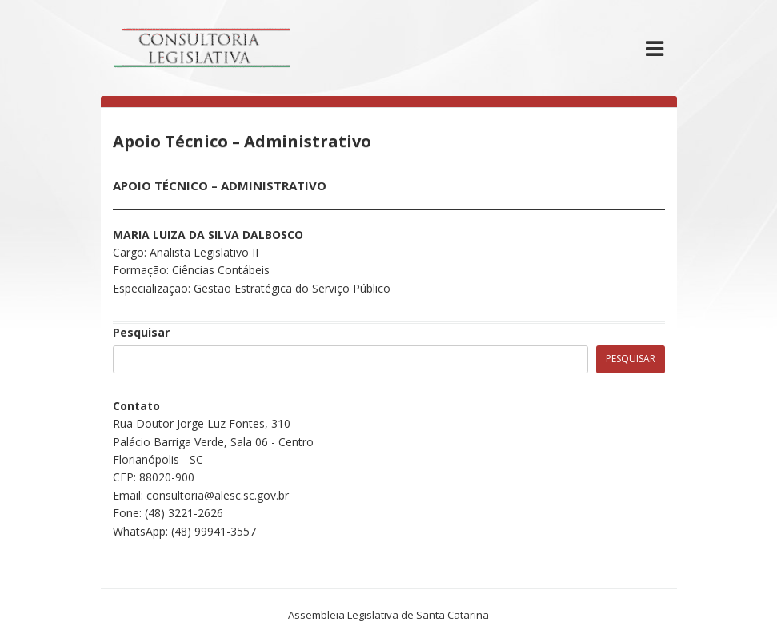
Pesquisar (141, 332)
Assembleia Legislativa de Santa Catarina (388, 615)
